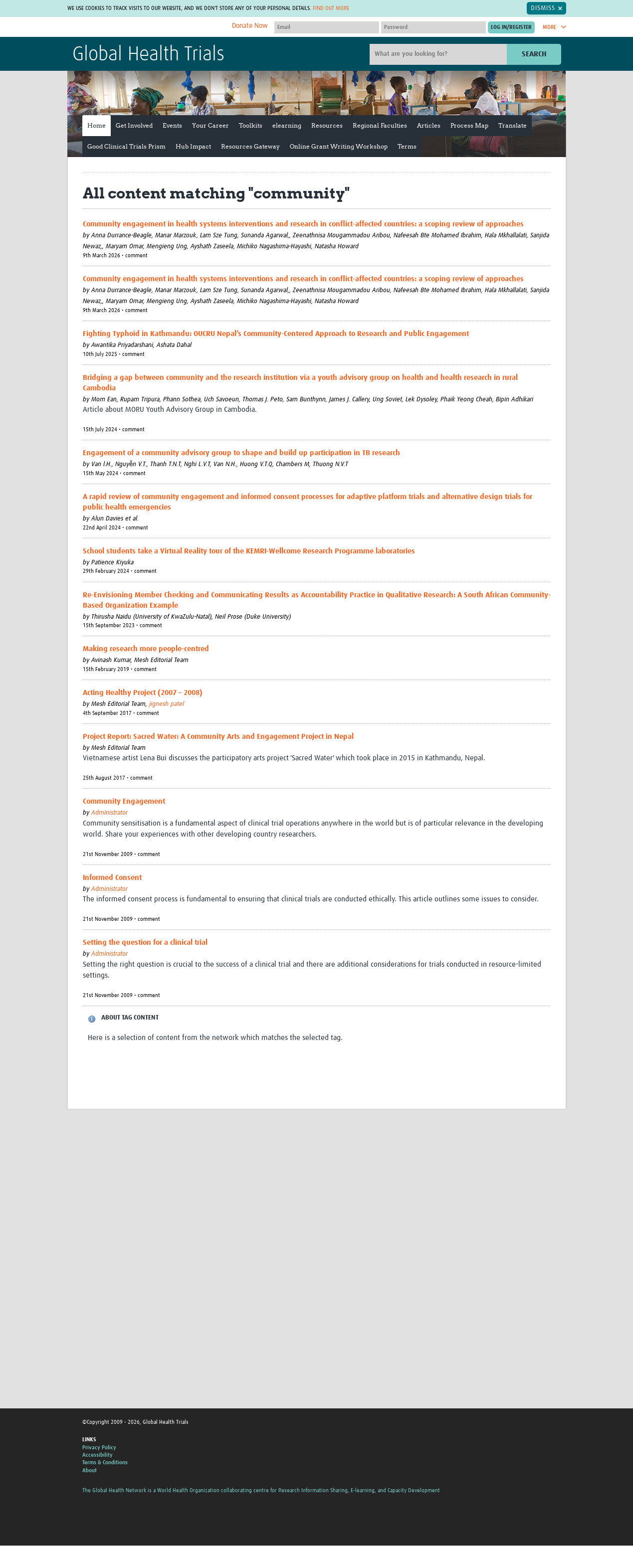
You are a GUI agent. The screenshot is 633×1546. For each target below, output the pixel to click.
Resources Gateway (250, 147)
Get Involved (134, 126)
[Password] (433, 28)
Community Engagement (124, 802)
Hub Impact (193, 147)
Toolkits (250, 126)
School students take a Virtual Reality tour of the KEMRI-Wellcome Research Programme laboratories (249, 551)
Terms (407, 147)
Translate (512, 126)
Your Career (210, 126)
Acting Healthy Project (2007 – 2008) (143, 693)
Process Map (469, 126)
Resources (327, 126)
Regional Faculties (380, 126)
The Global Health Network (146, 27)
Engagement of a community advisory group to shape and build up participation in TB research (241, 454)
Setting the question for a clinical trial (145, 943)
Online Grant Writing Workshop (339, 147)
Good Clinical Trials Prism (126, 147)
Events (172, 126)
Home (96, 126)
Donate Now (250, 26)
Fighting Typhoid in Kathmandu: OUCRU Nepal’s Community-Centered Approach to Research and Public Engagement (276, 335)
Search (534, 54)
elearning (286, 126)
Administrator (109, 814)
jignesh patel (166, 705)
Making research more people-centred (146, 650)
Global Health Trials (148, 55)
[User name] (326, 28)
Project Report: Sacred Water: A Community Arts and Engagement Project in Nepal (218, 737)
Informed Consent (112, 878)
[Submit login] (511, 28)
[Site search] (439, 54)
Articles (428, 126)
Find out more (383, 8)
